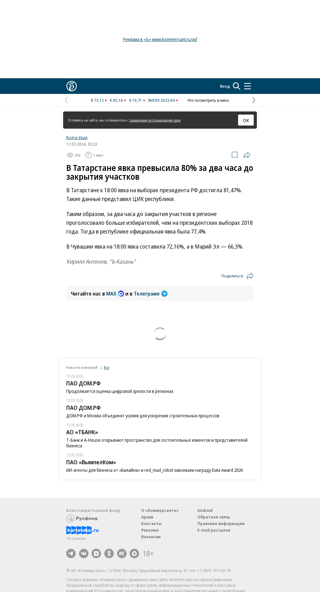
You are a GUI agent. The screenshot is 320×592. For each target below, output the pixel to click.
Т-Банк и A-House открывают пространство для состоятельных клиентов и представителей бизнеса (157, 443)
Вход (225, 86)
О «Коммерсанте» (160, 510)
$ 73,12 (97, 100)
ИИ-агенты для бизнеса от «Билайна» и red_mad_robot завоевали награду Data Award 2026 (154, 470)
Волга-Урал (77, 137)
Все (106, 367)
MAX (115, 294)
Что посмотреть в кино (208, 100)
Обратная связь (214, 517)
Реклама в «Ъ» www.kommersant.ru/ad (160, 39)
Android (205, 510)
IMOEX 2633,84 (161, 100)
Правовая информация (221, 523)
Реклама (150, 530)
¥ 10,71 (135, 100)
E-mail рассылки (214, 530)
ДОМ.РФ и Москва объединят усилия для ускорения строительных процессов (142, 416)
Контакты (151, 523)
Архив (147, 517)
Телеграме (151, 294)
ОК (246, 120)
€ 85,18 (116, 100)
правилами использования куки (155, 120)
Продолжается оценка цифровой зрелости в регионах (119, 391)
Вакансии (151, 536)
